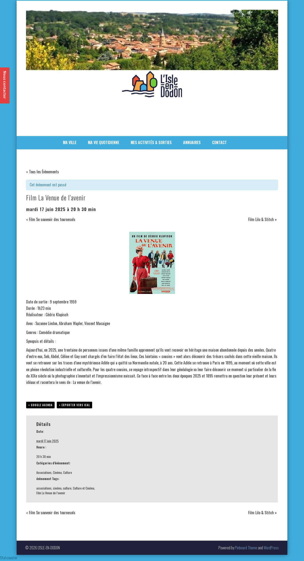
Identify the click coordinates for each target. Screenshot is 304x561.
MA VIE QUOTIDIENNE (103, 142)
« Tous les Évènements (42, 171)
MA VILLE (69, 142)
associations (44, 488)
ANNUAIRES (192, 142)
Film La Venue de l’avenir (50, 492)
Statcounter (9, 558)
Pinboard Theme (246, 548)
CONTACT (219, 142)
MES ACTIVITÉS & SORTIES (151, 142)
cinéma (57, 488)
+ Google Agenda (40, 405)
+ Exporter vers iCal (74, 405)
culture (67, 488)
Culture (67, 472)
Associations (44, 472)
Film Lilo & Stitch (262, 219)
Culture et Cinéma (83, 488)
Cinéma (57, 472)
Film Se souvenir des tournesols (50, 219)
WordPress (271, 548)
